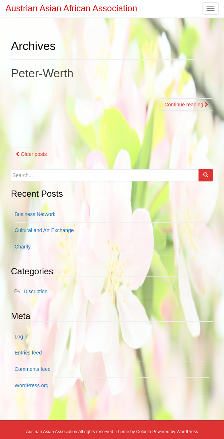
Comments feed (33, 369)
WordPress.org (31, 385)
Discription (35, 291)
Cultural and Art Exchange (44, 230)
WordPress (187, 431)
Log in (21, 337)
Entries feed (28, 353)
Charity (23, 247)
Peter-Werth (42, 73)
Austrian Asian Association (51, 431)
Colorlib (143, 431)
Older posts (31, 154)
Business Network (35, 214)
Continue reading (186, 104)
